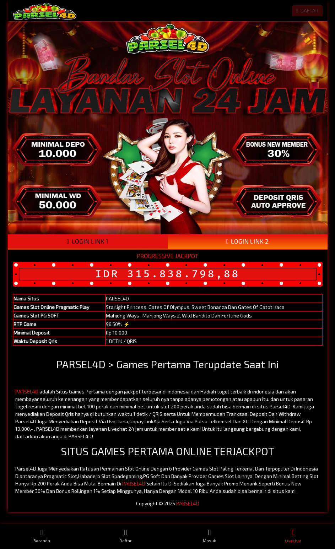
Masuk (209, 536)
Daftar (125, 536)
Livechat (293, 536)
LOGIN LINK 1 (87, 241)
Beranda (41, 536)
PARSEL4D (26, 391)
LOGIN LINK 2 (247, 241)
